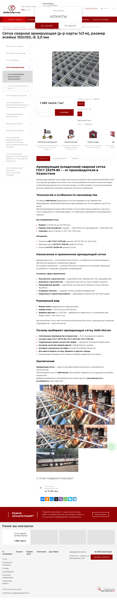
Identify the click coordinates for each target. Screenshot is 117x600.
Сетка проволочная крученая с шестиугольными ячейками (14, 171)
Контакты (41, 552)
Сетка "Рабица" (12, 60)
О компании (7, 553)
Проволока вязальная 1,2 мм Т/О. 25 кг (52, 488)
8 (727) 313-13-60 (103, 552)
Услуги (19, 552)
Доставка (53, 552)
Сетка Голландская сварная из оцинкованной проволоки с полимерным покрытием (17, 157)
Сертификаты (8, 572)
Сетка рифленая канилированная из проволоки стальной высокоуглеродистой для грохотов (16, 142)
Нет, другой (70, 26)
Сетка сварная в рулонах (16, 95)
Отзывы (5, 568)
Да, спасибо (47, 26)
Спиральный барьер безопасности (14, 115)
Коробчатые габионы (15, 131)
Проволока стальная (14, 46)
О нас (4, 559)
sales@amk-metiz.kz (77, 552)
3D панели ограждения (16, 53)
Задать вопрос (101, 514)
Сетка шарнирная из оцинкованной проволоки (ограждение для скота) (17, 104)
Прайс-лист (29, 553)
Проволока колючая (14, 124)
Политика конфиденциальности (15, 593)
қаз (28, 10)
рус (23, 10)
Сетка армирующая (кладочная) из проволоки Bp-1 (16, 76)
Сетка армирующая (15, 67)
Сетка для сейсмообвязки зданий (18, 87)
